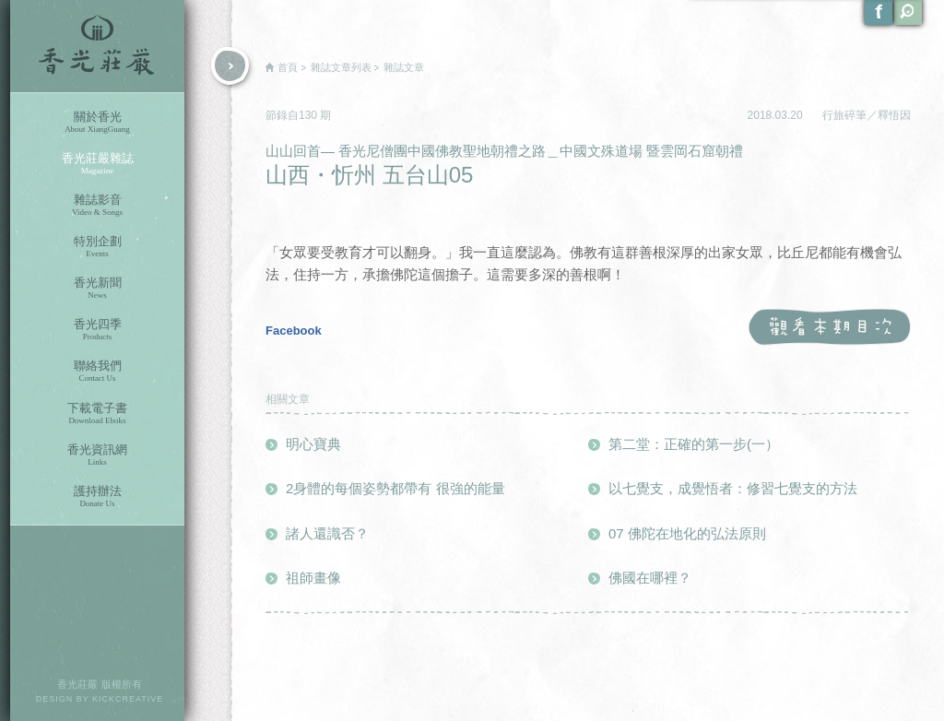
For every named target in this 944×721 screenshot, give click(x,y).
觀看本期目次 (829, 328)
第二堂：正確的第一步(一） (693, 444)
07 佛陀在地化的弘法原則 (687, 533)
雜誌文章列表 (341, 67)
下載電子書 (97, 413)
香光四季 (97, 329)
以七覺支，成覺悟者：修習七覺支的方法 (732, 488)
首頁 (287, 67)
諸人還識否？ (327, 533)
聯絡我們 (97, 371)
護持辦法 (97, 496)
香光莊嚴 (97, 46)
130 (309, 115)
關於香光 (97, 122)
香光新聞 (97, 288)
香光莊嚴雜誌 (97, 163)
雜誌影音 (97, 205)
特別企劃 (97, 246)
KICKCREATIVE (127, 698)
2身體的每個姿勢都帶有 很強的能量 (395, 488)
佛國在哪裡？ (649, 577)
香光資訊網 (97, 455)
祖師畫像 (313, 577)
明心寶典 (313, 444)
